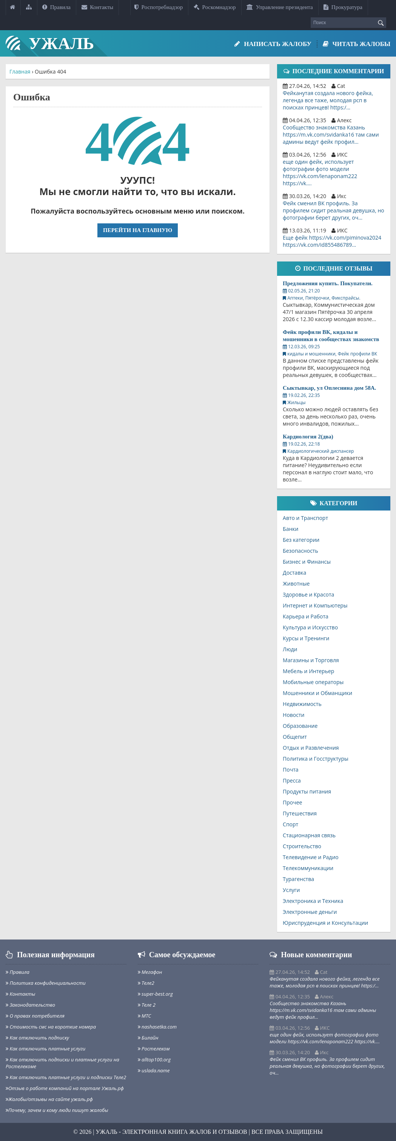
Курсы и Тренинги (306, 638)
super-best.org (155, 993)
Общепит (295, 736)
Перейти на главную (137, 231)
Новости (293, 714)
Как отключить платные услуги (45, 1048)
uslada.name (154, 1070)
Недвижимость (302, 703)
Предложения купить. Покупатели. (328, 283)
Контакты (97, 7)
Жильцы (296, 402)
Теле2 (146, 983)
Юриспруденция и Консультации (325, 922)
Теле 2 (147, 1004)
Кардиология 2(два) (308, 437)
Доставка (294, 572)
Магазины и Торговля (311, 660)
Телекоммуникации (308, 868)
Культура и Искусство (310, 627)
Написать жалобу (271, 44)
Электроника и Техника (313, 900)
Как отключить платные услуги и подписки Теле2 (66, 1077)
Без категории (301, 539)
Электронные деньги (310, 911)
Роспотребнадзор (158, 7)
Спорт (290, 824)
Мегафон (150, 972)
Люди (290, 649)
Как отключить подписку (37, 1037)
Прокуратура (343, 7)
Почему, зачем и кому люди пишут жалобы (57, 1110)
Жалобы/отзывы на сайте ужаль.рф (49, 1099)
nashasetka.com (157, 1026)
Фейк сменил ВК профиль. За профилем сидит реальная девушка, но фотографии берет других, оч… (333, 210)
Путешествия (300, 813)
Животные (296, 583)
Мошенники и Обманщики (317, 693)
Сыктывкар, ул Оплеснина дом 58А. (329, 388)
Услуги (291, 889)
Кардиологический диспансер (320, 451)
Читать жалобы (355, 44)
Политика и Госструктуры (315, 758)
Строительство (302, 846)
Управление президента (280, 7)
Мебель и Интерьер (308, 671)
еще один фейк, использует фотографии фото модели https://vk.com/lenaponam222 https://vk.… (320, 172)
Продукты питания (307, 791)
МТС (144, 1015)
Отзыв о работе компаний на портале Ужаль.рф (65, 1088)
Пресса (292, 780)
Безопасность (300, 550)
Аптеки (295, 298)
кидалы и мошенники (311, 354)
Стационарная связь (309, 835)
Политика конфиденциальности (46, 983)
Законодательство (30, 1004)
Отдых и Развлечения (311, 747)
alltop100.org (154, 1059)
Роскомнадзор (215, 7)
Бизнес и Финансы (307, 561)
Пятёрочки (317, 298)
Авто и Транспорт (305, 517)
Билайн (148, 1037)
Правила (56, 7)
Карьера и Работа (305, 616)
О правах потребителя (35, 1015)
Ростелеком (154, 1048)
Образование (300, 725)
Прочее (292, 802)
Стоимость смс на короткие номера (51, 1026)
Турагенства (298, 879)
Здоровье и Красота (308, 594)
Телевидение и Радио (311, 857)
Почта (290, 769)
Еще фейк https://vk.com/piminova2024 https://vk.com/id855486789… (332, 241)
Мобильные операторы (313, 682)
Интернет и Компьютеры (315, 605)
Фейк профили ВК (357, 354)
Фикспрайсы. (345, 298)
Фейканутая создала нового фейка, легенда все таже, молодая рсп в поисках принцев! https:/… (328, 100)
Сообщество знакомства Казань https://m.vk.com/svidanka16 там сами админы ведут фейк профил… (331, 134)
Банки (290, 528)
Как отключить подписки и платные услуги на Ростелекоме (62, 1063)
